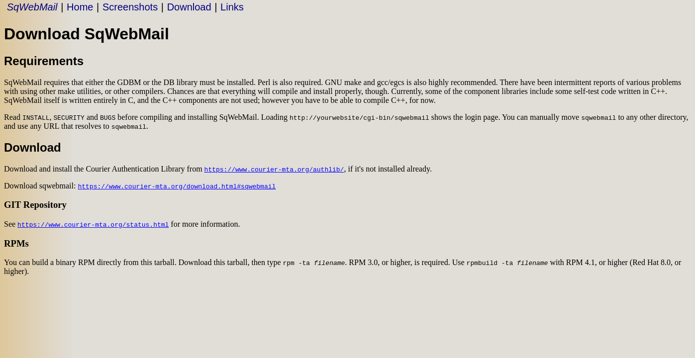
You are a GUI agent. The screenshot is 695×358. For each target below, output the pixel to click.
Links (232, 6)
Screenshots (130, 6)
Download (189, 6)
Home (80, 6)
